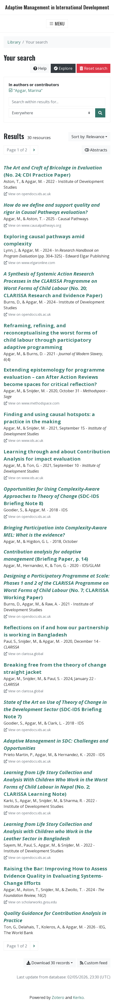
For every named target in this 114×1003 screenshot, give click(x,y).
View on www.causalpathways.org (32, 225)
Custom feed (93, 962)
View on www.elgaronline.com (29, 262)
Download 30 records (48, 962)
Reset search (93, 68)
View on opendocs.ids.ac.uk (27, 194)
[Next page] (34, 149)
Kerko (78, 997)
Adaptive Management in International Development (57, 7)
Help (40, 68)
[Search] (100, 112)
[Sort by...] (89, 136)
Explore (63, 68)
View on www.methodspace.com (31, 403)
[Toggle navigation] (57, 23)
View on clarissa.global (23, 653)
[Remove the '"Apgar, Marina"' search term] (28, 90)
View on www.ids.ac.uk (23, 440)
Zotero (58, 997)
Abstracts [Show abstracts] (96, 150)
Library (14, 42)
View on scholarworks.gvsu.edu (30, 902)
